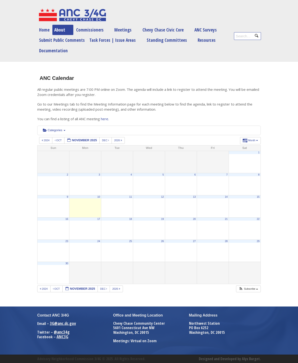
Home (44, 30)
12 (162, 196)
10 (98, 196)
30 (66, 263)
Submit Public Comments (62, 40)
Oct (58, 140)
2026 (118, 140)
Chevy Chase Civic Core (163, 30)
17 (98, 219)
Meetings (123, 30)
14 (226, 196)
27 (194, 241)
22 (258, 219)
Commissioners (90, 30)
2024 (46, 140)
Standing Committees (167, 40)
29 (258, 241)
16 (66, 219)
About (59, 30)
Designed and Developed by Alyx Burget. (230, 358)
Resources (207, 40)
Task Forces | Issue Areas (112, 40)
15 (258, 196)
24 (98, 241)
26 (162, 241)
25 (130, 241)
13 (194, 196)
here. (105, 118)
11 (130, 196)
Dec (106, 140)
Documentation (53, 50)
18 (130, 219)
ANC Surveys (205, 30)
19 (162, 219)
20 (194, 219)
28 (226, 241)
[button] (248, 289)
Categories (54, 130)
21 (226, 219)
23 (66, 241)
